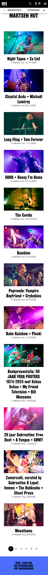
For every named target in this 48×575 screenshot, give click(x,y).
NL (36, 3)
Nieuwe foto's (14, 10)
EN (39, 3)
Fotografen (34, 10)
